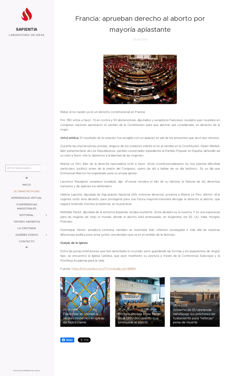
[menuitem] (26, 185)
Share (67, 340)
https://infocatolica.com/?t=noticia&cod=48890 (103, 269)
